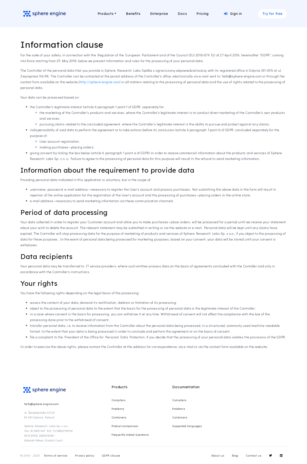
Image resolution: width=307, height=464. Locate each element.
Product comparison (125, 426)
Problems (118, 409)
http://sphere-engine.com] (100, 82)
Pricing (202, 14)
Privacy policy (84, 455)
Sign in (233, 14)
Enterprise (159, 14)
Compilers (118, 400)
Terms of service (55, 455)
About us (217, 455)
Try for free (272, 14)
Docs (182, 14)
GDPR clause (111, 455)
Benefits (133, 14)
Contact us (253, 455)
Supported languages (187, 426)
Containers (119, 417)
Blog (235, 455)
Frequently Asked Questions (130, 434)
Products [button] (106, 14)
